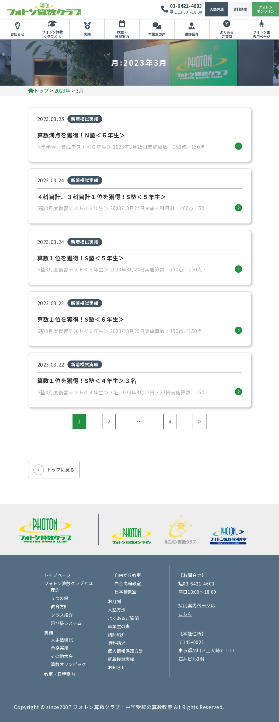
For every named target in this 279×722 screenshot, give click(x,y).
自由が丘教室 (127, 575)
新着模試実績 (121, 659)
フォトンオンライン (265, 9)
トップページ (57, 575)
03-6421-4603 (186, 6)
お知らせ (17, 34)
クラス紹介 (62, 615)
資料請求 (240, 9)
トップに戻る (61, 469)
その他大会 (62, 656)
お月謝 (114, 601)
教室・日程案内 (122, 34)
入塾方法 (217, 9)
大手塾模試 (62, 639)
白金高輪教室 (127, 583)
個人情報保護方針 (125, 651)
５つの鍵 (59, 598)
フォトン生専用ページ (261, 34)
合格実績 (59, 648)
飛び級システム (66, 623)
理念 (55, 590)
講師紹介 (192, 34)
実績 (87, 34)
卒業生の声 (157, 34)
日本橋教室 (125, 591)
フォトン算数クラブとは (52, 34)
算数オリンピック (68, 664)
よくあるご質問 (227, 34)
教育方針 (59, 606)
